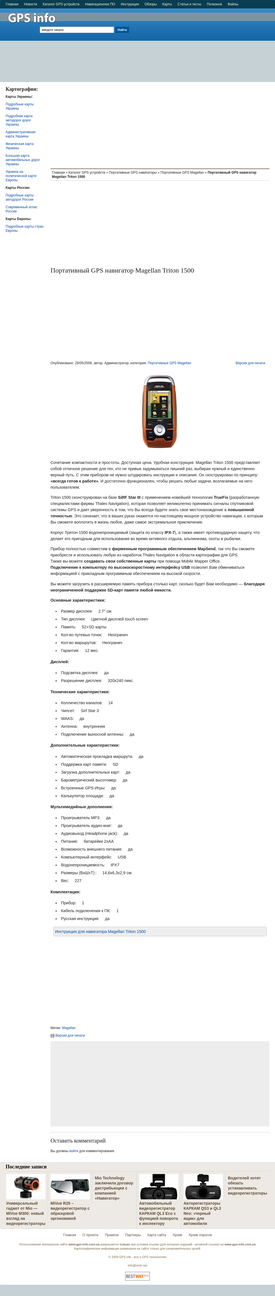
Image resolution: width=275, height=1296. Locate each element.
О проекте (90, 1235)
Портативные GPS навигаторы (133, 173)
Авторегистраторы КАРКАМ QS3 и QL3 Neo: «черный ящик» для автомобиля (202, 1213)
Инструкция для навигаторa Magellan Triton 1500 (100, 931)
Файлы (233, 4)
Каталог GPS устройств (61, 4)
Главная (12, 4)
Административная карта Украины (20, 134)
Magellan (69, 1028)
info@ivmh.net (137, 1265)
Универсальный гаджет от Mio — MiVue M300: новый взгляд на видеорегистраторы (25, 1213)
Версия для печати (250, 363)
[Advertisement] (202, 42)
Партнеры (133, 1235)
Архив (177, 1235)
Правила (112, 1235)
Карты (167, 4)
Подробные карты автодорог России (20, 197)
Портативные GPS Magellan (182, 173)
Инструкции (130, 4)
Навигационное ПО (100, 4)
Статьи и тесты (189, 4)
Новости (30, 4)
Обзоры (151, 4)
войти (73, 1151)
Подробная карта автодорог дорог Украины (19, 120)
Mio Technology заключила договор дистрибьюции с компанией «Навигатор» (114, 1188)
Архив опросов (200, 1235)
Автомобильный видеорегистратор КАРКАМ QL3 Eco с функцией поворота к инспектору (158, 1213)
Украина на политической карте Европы (21, 176)
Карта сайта (156, 1235)
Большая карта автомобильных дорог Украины (23, 160)
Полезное (214, 4)
